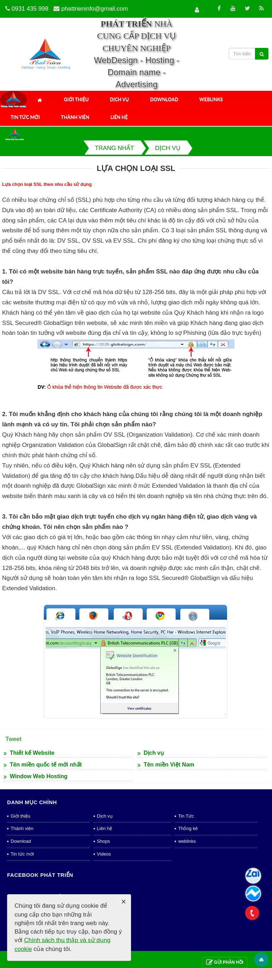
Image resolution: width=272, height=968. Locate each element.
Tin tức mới (25, 117)
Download (164, 99)
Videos (104, 854)
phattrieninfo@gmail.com (94, 8)
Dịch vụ (119, 99)
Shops (103, 841)
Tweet (13, 739)
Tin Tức (186, 816)
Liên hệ (119, 117)
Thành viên (75, 117)
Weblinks (211, 99)
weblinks (187, 841)
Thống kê (188, 828)
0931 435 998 (30, 8)
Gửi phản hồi (224, 962)
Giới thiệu (76, 99)
